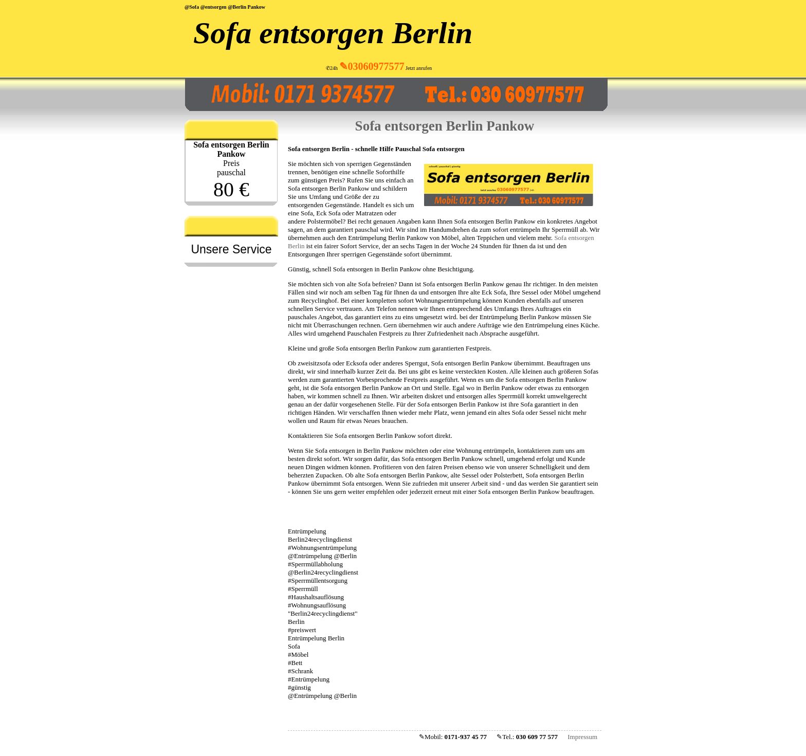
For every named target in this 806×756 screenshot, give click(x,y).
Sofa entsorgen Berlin (332, 33)
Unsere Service (231, 249)
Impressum (582, 737)
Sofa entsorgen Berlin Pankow (445, 126)
